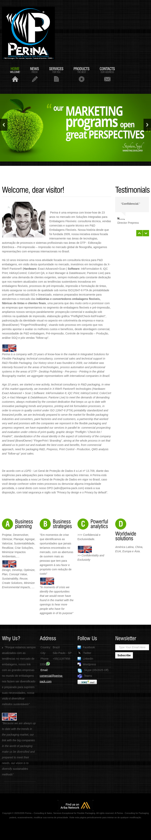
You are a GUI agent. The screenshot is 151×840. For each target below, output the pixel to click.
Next (147, 125)
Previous (3, 125)
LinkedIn (85, 658)
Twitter (84, 653)
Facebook (86, 647)
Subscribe (124, 655)
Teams (84, 676)
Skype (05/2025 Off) (93, 670)
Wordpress (86, 664)
